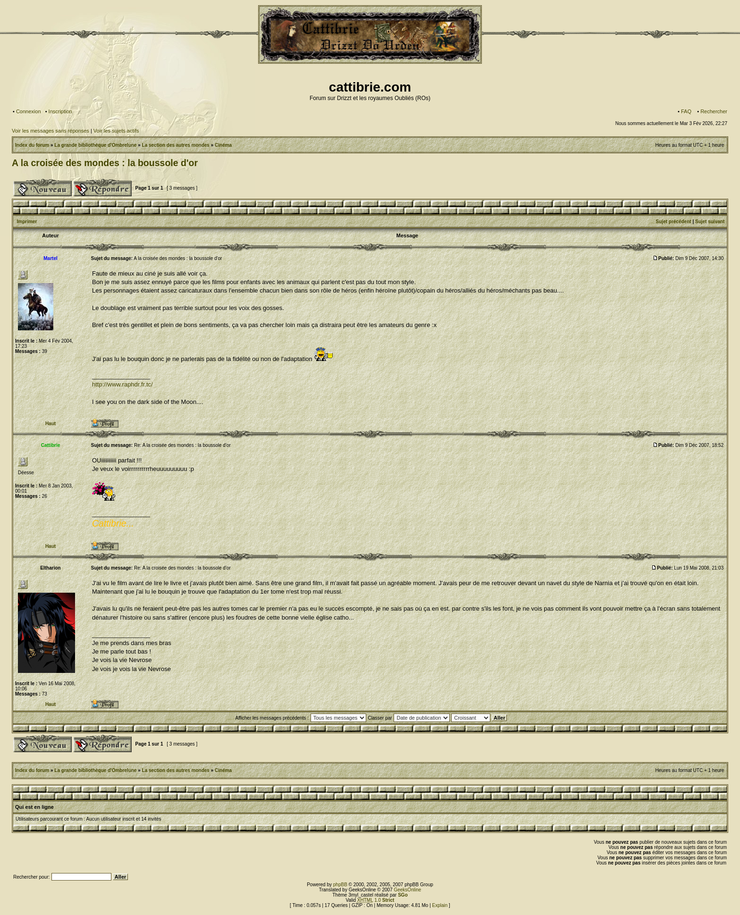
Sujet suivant (709, 221)
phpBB (340, 884)
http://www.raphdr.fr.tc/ (122, 384)
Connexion (28, 111)
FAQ (686, 111)
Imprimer (27, 221)
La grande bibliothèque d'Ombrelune (95, 145)
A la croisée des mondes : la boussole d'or (105, 163)
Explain (440, 905)
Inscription (60, 111)
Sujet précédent (673, 221)
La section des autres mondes (176, 145)
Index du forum (32, 145)
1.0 (376, 900)
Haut (50, 423)
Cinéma (223, 145)
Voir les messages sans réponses (50, 131)
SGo (403, 895)
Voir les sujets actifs (116, 131)
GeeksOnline (407, 889)
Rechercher (713, 111)
